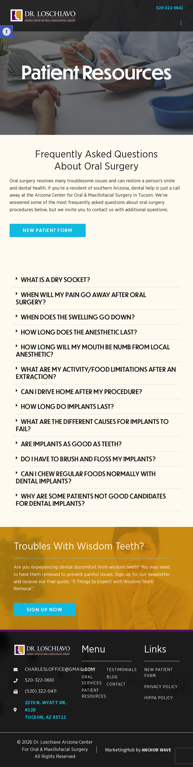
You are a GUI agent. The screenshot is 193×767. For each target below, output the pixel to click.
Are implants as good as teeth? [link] (71, 444)
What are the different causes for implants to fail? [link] (92, 424)
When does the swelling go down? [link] (78, 317)
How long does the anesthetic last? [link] (79, 332)
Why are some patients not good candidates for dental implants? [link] (91, 499)
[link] (6, 31)
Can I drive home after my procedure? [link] (81, 391)
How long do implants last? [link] (67, 406)
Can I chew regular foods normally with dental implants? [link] (86, 477)
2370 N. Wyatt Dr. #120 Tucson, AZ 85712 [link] (46, 709)
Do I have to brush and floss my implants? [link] (88, 459)
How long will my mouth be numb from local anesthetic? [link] (93, 350)
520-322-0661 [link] (169, 8)
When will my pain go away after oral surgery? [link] (81, 298)
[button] (181, 23)
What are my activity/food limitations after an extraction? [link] (96, 372)
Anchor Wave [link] (156, 750)
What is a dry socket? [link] (55, 279)
